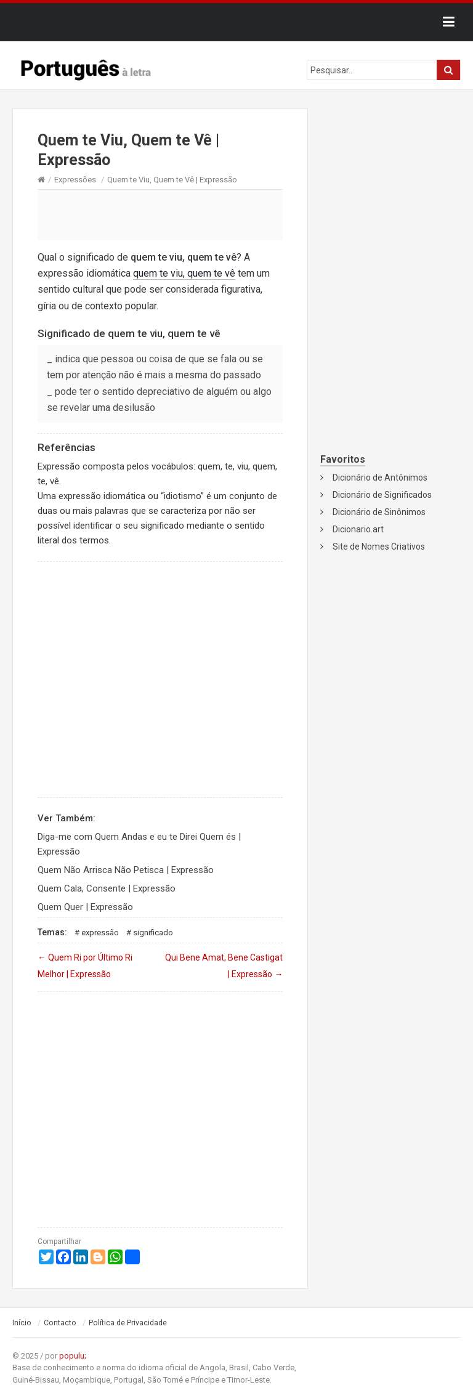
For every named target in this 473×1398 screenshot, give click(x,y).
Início (21, 1323)
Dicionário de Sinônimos (379, 512)
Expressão (100, 933)
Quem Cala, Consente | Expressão (107, 888)
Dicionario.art (358, 529)
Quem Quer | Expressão (85, 906)
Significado (153, 933)
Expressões (75, 179)
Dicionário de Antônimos (380, 477)
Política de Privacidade (128, 1323)
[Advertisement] (160, 214)
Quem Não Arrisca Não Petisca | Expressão (126, 870)
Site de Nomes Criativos (379, 546)
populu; (72, 1355)
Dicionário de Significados (382, 495)
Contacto (60, 1323)
